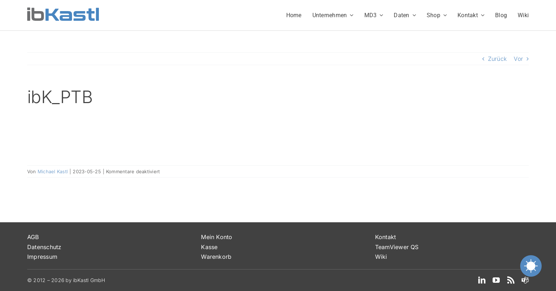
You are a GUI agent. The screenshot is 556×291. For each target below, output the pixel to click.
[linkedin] (481, 280)
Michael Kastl (53, 171)
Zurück (497, 58)
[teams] (525, 280)
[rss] (510, 280)
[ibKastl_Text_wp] (63, 10)
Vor (518, 58)
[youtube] (496, 280)
